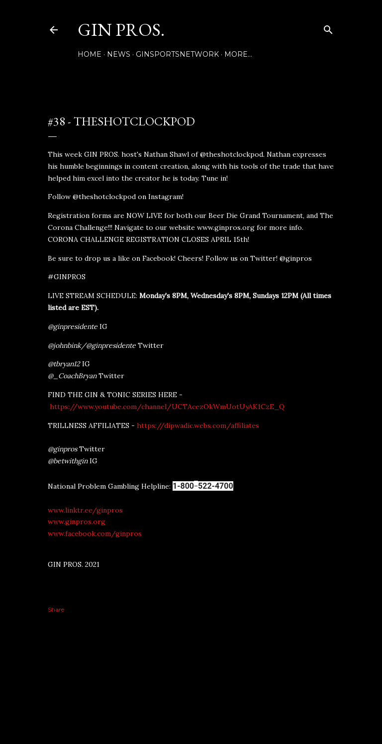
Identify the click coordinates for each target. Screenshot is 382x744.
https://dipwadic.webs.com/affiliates (198, 425)
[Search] (328, 27)
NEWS (118, 54)
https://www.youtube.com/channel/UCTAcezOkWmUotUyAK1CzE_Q (167, 406)
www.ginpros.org (76, 521)
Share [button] (56, 609)
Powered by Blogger (191, 697)
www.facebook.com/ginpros (95, 533)
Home (89, 54)
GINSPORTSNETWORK (177, 54)
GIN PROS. (121, 29)
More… (238, 54)
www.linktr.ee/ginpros (85, 510)
